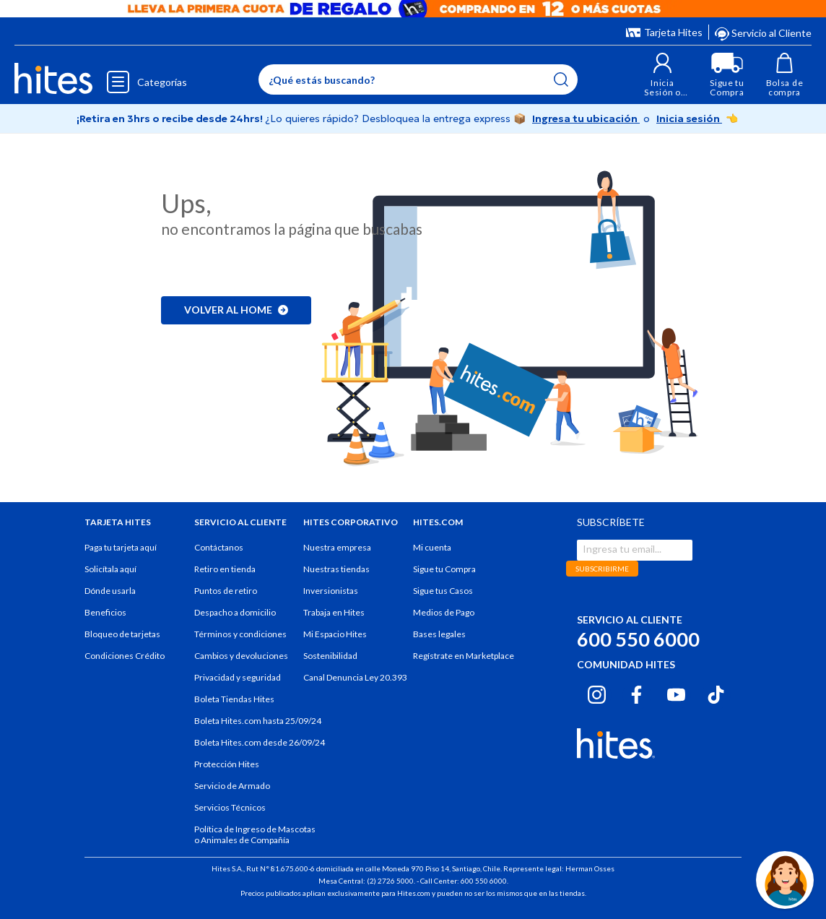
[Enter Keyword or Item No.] (418, 79)
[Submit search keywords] (561, 79)
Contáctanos (218, 547)
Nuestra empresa (337, 547)
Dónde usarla (110, 590)
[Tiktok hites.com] (716, 693)
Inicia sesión (689, 118)
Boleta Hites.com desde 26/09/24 (259, 742)
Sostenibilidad (330, 655)
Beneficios (105, 612)
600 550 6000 (638, 639)
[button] (662, 75)
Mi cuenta (432, 547)
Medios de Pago (443, 612)
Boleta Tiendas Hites (234, 699)
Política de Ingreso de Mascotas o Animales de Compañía (255, 834)
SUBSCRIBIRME (602, 568)
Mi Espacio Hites (335, 634)
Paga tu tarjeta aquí (120, 547)
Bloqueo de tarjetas (122, 634)
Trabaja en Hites (334, 612)
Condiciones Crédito (124, 655)
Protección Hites (226, 764)
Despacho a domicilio (235, 612)
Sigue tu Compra (444, 569)
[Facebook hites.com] (636, 693)
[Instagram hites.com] (597, 693)
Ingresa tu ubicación (586, 118)
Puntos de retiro (225, 590)
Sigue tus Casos (443, 590)
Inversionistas (330, 590)
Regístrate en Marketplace (463, 655)
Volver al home (236, 309)
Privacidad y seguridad (237, 677)
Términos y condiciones (240, 634)
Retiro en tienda (225, 569)
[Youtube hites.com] (676, 693)
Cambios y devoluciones (241, 655)
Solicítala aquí (110, 569)
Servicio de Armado (232, 785)
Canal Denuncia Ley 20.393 (355, 677)
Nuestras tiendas (336, 569)
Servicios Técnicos (230, 807)
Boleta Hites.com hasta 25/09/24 (257, 720)
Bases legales (439, 634)
